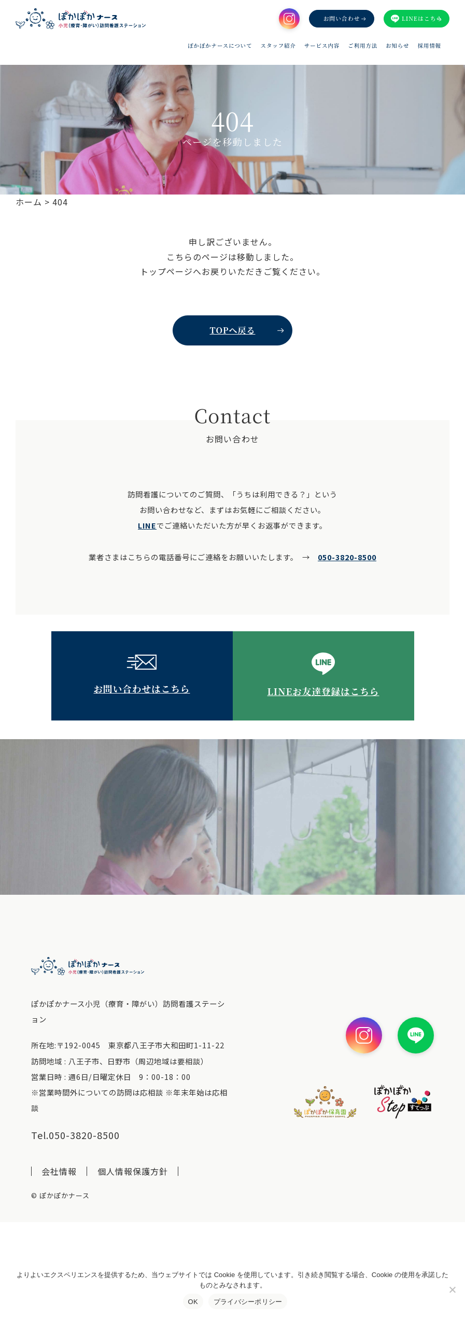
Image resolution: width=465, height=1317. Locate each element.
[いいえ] (452, 1289)
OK (193, 1302)
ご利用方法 (362, 46)
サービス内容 (322, 46)
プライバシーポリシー (248, 1302)
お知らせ (397, 46)
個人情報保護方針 (132, 1171)
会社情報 (59, 1171)
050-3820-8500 (347, 556)
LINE (147, 525)
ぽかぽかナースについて (220, 46)
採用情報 (429, 46)
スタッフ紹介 (278, 46)
